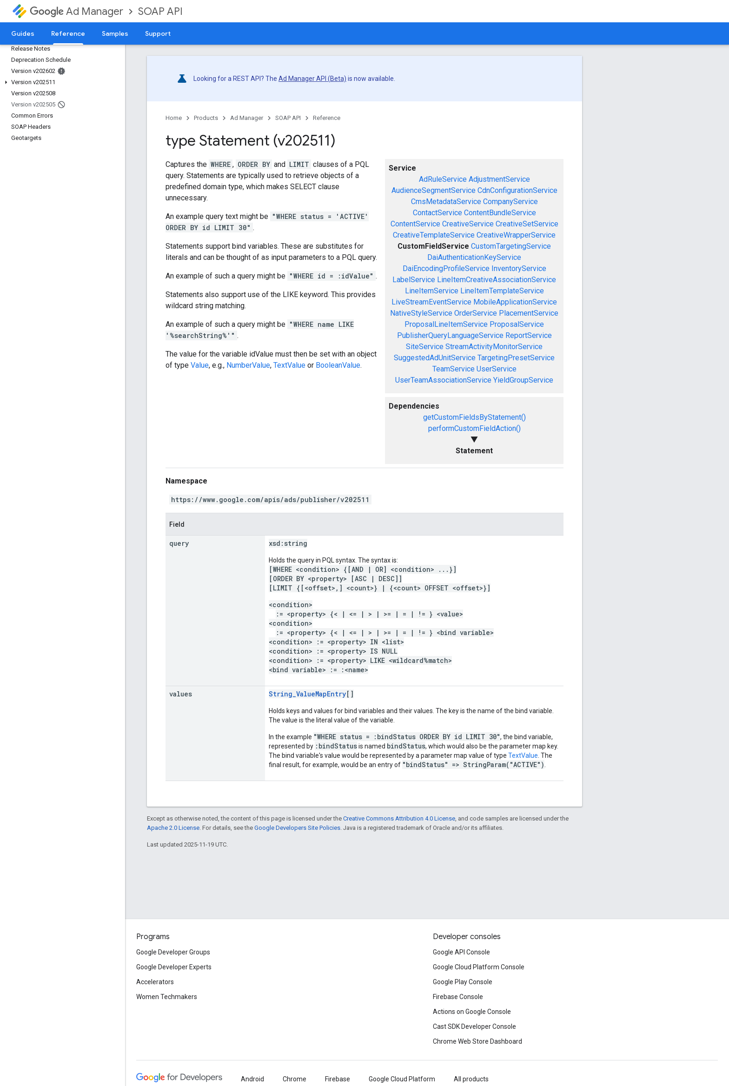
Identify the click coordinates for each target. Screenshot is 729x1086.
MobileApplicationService (515, 302)
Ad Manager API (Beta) (312, 78)
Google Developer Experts (174, 967)
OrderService (475, 313)
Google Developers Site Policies (297, 827)
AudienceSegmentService (433, 190)
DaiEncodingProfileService (446, 268)
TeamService (453, 368)
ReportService (528, 335)
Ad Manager (76, 11)
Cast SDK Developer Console (474, 1026)
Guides (22, 33)
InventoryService (518, 268)
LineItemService (431, 290)
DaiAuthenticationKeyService (474, 257)
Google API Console (461, 952)
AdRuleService (443, 179)
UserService (497, 368)
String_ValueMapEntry (307, 693)
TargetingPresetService (516, 357)
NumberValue (248, 365)
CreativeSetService (527, 223)
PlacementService (528, 313)
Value (200, 365)
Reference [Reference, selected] (68, 33)
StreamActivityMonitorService (494, 346)
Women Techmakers (166, 996)
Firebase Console (458, 996)
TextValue (289, 365)
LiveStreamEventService (431, 302)
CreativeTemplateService (434, 235)
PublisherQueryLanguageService (450, 335)
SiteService (425, 346)
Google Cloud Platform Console (478, 967)
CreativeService (468, 223)
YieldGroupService (523, 380)
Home (174, 117)
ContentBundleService (500, 212)
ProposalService (517, 324)
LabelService (413, 279)
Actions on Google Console (472, 1011)
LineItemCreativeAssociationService (496, 279)
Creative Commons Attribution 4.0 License (399, 818)
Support (158, 33)
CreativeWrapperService (516, 235)
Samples (115, 33)
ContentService (415, 223)
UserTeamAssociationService (443, 380)
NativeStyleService (421, 313)
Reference (326, 117)
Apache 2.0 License (173, 827)
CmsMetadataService (446, 201)
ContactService (437, 212)
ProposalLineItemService (446, 324)
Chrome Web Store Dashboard (477, 1041)
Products (206, 117)
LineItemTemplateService (502, 290)
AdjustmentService (499, 179)
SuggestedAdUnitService (435, 357)
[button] (60, 82)
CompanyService (510, 201)
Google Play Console (462, 982)
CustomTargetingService (511, 246)
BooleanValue (338, 365)
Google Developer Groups (173, 952)
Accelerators (155, 982)
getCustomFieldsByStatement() (474, 417)
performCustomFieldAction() (474, 428)
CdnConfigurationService (517, 190)
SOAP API (160, 11)
